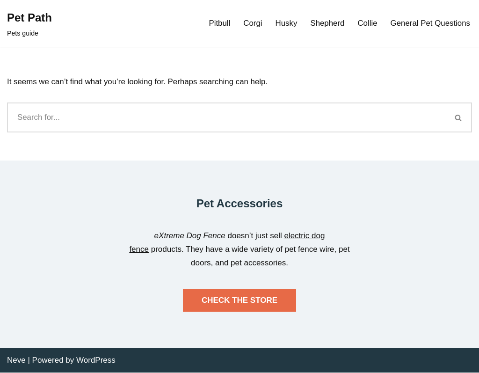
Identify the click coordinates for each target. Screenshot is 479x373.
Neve (16, 360)
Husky (285, 23)
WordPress (96, 360)
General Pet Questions (430, 23)
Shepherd (326, 23)
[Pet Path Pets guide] (29, 23)
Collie (366, 23)
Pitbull (218, 23)
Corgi (251, 23)
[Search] (226, 118)
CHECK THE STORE (239, 300)
